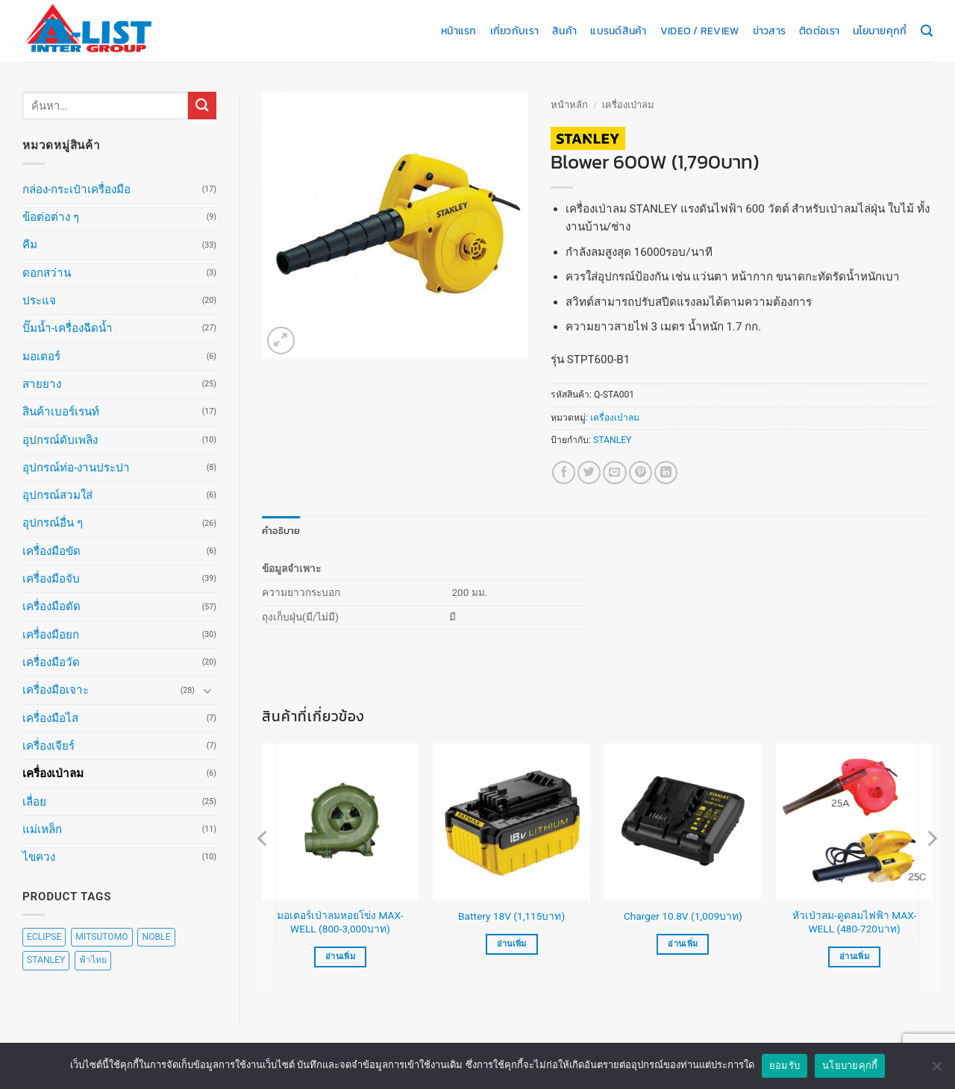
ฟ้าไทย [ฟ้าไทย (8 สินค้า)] (93, 960)
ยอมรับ (784, 1070)
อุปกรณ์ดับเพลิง (60, 440)
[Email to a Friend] (614, 472)
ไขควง (38, 857)
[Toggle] (207, 690)
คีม (29, 244)
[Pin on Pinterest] (640, 472)
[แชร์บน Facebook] (563, 472)
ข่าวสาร (769, 30)
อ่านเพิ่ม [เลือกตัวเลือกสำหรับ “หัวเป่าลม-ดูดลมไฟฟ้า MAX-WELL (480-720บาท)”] (854, 956)
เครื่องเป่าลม (53, 773)
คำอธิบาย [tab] (278, 530)
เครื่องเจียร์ (48, 746)
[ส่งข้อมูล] (202, 105)
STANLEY (612, 440)
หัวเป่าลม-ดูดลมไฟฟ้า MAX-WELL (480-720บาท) (854, 922)
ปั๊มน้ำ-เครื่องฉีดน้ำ (67, 328)
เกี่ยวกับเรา (514, 30)
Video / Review (699, 30)
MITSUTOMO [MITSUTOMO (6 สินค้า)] (101, 937)
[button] (281, 340)
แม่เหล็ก (42, 829)
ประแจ (39, 300)
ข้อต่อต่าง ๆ (50, 217)
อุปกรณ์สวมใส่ (57, 495)
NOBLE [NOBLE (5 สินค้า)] (156, 937)
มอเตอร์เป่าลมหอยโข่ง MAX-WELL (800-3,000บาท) (340, 922)
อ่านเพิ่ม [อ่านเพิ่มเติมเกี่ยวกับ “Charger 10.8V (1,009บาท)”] (683, 943)
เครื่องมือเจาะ (55, 690)
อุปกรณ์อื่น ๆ (52, 523)
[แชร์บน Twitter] (589, 472)
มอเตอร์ (41, 356)
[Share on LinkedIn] (665, 472)
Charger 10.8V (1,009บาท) (683, 915)
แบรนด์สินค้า (618, 30)
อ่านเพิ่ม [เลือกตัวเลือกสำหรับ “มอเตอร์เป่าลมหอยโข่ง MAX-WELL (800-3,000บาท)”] (340, 956)
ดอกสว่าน (46, 273)
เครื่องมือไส (50, 718)
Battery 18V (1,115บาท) (511, 915)
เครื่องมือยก (50, 634)
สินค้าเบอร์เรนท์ (60, 411)
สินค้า (564, 30)
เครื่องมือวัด (51, 662)
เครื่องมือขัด (51, 551)
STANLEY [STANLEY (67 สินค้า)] (46, 960)
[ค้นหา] (927, 31)
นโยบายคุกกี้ (880, 30)
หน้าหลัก (569, 104)
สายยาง (41, 384)
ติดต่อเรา (819, 30)
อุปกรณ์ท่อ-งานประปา (76, 467)
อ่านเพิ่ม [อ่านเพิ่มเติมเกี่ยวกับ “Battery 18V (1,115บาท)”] (512, 943)
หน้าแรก (459, 30)
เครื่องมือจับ (51, 579)
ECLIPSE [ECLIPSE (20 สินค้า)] (44, 937)
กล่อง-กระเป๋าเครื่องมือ (76, 189)
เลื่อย (34, 802)
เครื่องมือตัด (51, 606)
